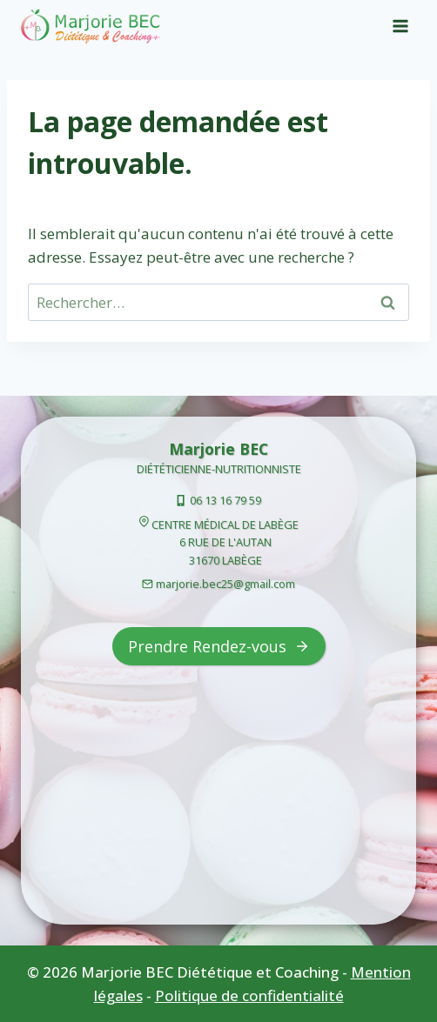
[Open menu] (400, 25)
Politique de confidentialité (249, 995)
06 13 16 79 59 (225, 500)
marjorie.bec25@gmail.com (225, 583)
